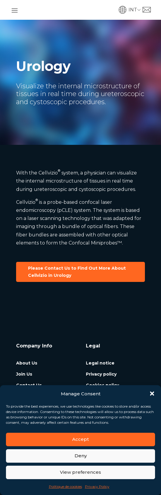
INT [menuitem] (133, 10)
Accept (80, 439)
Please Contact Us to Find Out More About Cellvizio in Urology (77, 271)
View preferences (80, 472)
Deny (81, 455)
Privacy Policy (97, 486)
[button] (152, 394)
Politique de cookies (65, 486)
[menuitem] (136, 9)
